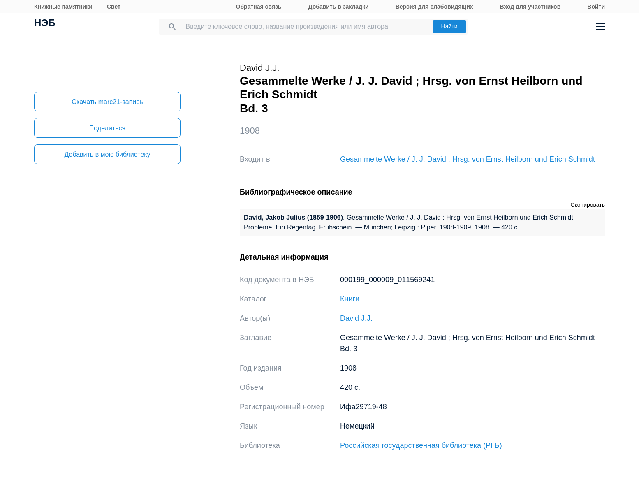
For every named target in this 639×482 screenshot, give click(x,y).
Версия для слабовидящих (434, 6)
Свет (113, 6)
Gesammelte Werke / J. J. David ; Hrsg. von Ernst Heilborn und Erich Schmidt (467, 159)
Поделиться (107, 128)
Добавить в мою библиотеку (107, 154)
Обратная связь (259, 6)
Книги (349, 299)
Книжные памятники (63, 6)
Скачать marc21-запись (107, 101)
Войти (596, 6)
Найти (449, 26)
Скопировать (587, 205)
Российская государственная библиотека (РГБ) (421, 445)
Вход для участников (530, 6)
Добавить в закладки (338, 6)
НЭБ (45, 23)
